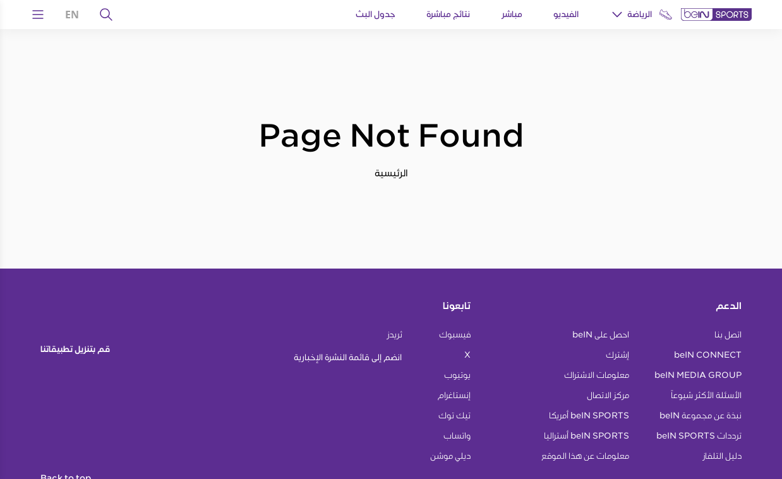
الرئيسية (391, 172)
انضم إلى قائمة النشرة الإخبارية (348, 357)
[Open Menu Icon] (37, 14)
